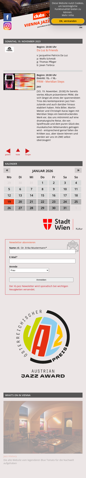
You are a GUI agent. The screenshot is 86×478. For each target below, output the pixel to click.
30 (20, 183)
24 (65, 202)
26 (9, 208)
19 (9, 202)
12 (9, 195)
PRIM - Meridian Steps (50, 81)
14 (31, 195)
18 (76, 195)
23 (53, 202)
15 (42, 195)
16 (53, 195)
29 (9, 183)
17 (65, 195)
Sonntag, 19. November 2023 (23, 41)
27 (20, 208)
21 (31, 202)
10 (65, 189)
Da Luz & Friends (47, 50)
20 (20, 202)
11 (76, 189)
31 (31, 183)
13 (20, 195)
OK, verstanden (68, 21)
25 (76, 202)
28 (31, 208)
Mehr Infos (68, 15)
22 (42, 202)
